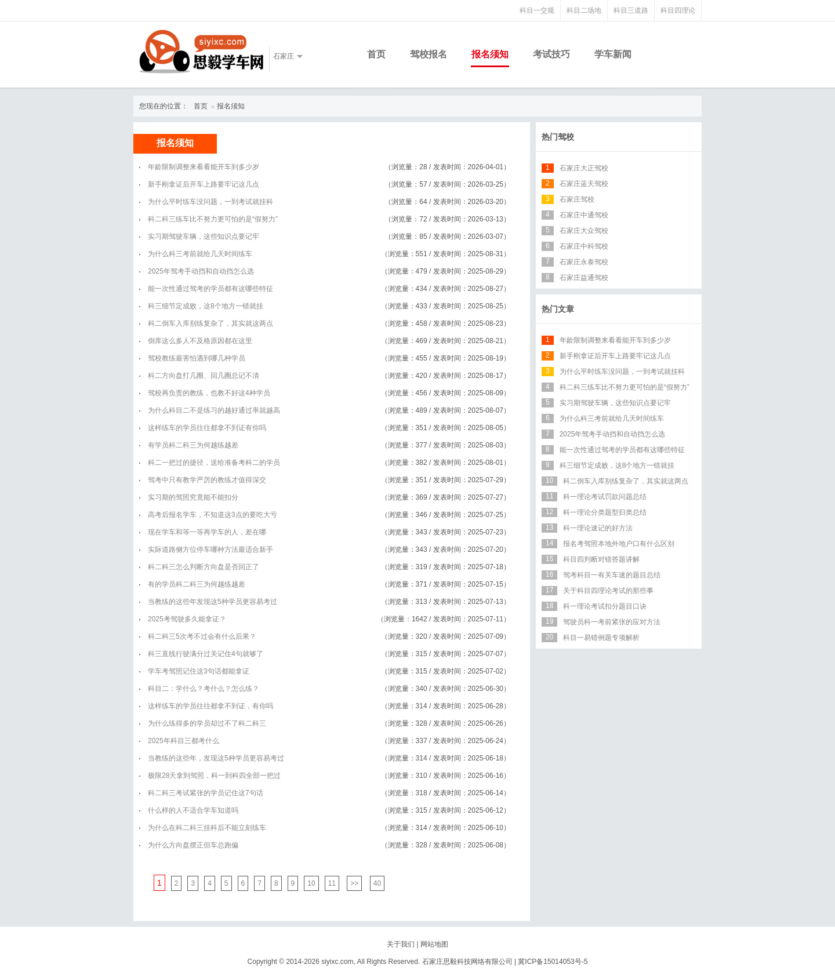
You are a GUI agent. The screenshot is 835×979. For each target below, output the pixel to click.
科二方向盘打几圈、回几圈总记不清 (203, 376)
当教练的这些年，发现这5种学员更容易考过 (216, 758)
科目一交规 (537, 10)
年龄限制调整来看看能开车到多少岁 (203, 167)
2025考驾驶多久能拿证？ (187, 619)
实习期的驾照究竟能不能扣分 (193, 497)
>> (354, 883)
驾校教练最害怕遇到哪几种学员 (196, 358)
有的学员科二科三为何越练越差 (196, 584)
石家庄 (283, 56)
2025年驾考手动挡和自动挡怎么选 (201, 271)
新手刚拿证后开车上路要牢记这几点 (203, 184)
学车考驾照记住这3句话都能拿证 (198, 671)
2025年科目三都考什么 (183, 741)
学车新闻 (612, 54)
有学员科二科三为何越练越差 (193, 445)
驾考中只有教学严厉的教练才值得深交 (207, 480)
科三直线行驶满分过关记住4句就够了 (205, 654)
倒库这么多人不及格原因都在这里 (200, 341)
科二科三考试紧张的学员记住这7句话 (205, 793)
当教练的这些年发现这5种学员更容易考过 (212, 602)
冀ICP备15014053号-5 (552, 962)
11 (332, 883)
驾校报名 (428, 54)
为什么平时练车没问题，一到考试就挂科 (210, 202)
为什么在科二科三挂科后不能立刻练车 (207, 828)
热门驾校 (558, 136)
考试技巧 (551, 54)
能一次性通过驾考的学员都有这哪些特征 (210, 289)
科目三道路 (630, 10)
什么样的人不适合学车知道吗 (193, 810)
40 (377, 883)
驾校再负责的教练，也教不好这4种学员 (209, 393)
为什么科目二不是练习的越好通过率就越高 (214, 410)
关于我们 (401, 944)
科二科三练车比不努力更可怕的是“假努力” (213, 219)
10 (311, 883)
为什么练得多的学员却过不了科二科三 (207, 723)
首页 (376, 54)
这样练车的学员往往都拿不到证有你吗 (207, 428)
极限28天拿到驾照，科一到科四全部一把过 (214, 775)
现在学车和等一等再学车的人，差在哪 (207, 532)
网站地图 (434, 944)
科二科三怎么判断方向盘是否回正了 (203, 567)
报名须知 (490, 54)
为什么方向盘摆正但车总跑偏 (193, 845)
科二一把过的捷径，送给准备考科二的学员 (214, 462)
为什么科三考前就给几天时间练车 (200, 254)
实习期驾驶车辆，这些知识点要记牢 (203, 236)
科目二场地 (584, 10)
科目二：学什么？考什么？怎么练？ (203, 689)
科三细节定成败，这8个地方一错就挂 (205, 306)
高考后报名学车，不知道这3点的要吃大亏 (212, 515)
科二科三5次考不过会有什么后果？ (202, 636)
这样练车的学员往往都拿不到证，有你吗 (210, 706)
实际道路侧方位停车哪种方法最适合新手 (210, 549)
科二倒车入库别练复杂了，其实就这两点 (210, 323)
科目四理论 (677, 10)
